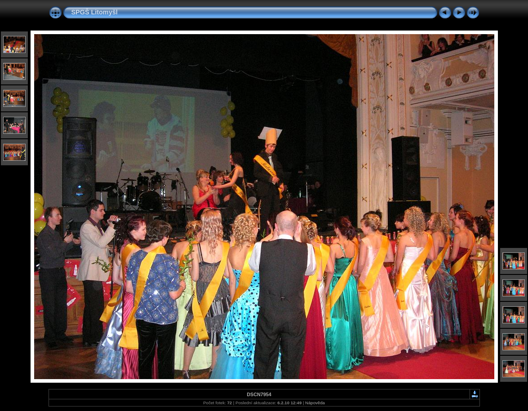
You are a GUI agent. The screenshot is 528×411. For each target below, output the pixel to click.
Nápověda (315, 402)
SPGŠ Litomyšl (94, 12)
